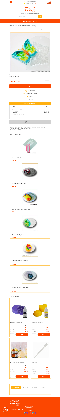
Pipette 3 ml (34, 362)
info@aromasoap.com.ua (31, 1)
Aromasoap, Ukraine (14, 76)
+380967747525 (30, 3)
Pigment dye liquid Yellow (37, 322)
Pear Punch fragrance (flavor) (17, 362)
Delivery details (46, 117)
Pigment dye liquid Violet (16, 322)
